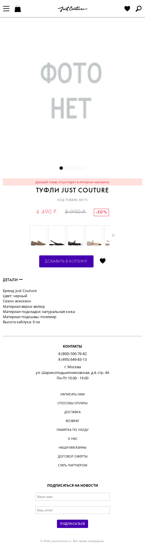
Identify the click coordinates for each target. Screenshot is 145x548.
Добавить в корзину (66, 261)
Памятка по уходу (73, 429)
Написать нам (72, 394)
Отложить (102, 261)
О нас (73, 438)
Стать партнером (72, 465)
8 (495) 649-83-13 (72, 359)
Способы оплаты (72, 403)
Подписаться (72, 524)
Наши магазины (72, 447)
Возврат (72, 421)
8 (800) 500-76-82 (72, 353)
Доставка (72, 412)
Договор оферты (73, 456)
